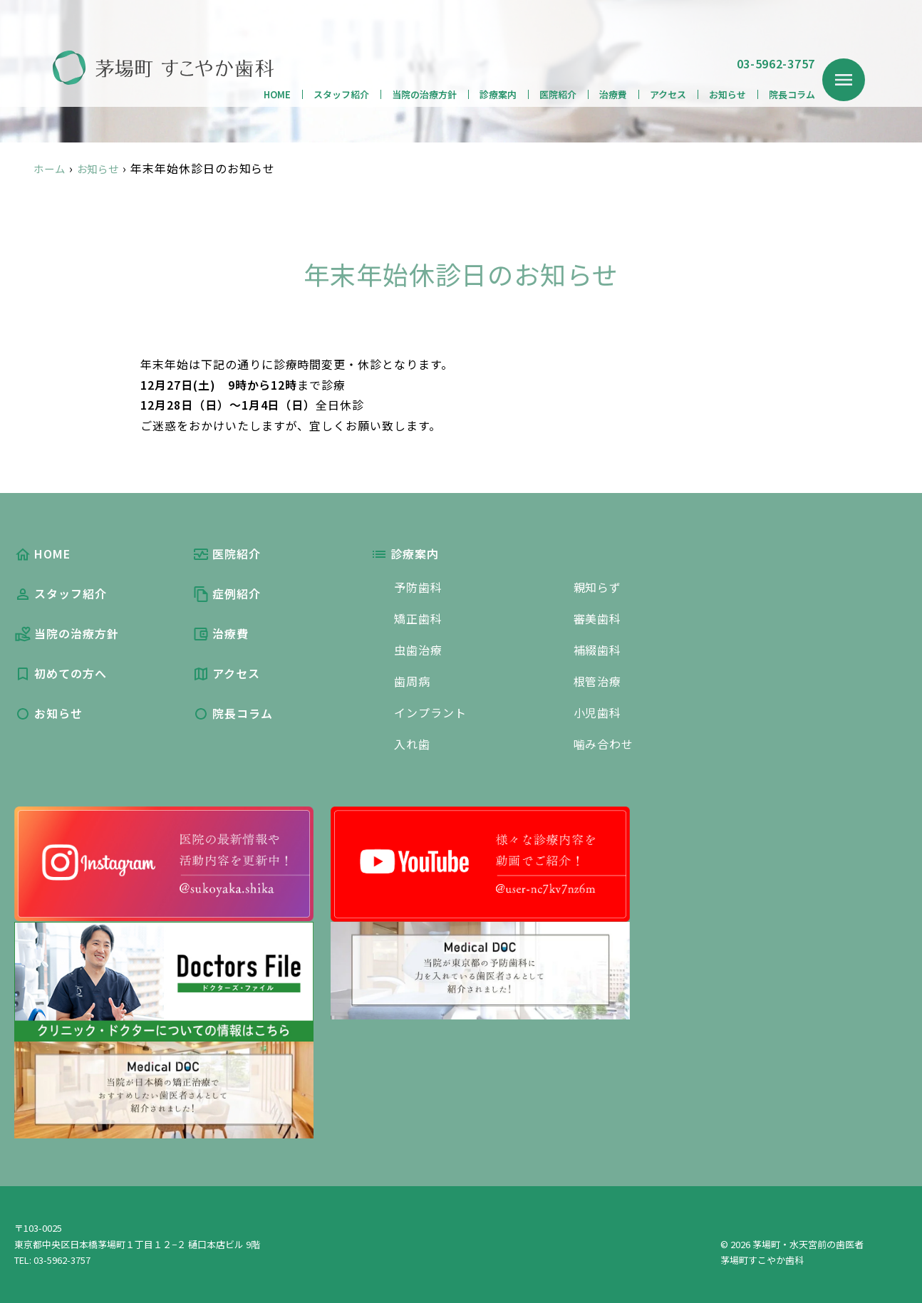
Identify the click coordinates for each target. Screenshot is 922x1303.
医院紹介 (557, 94)
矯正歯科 (418, 618)
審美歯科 (598, 618)
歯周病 (412, 681)
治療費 (613, 94)
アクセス (668, 94)
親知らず (598, 587)
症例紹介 (226, 593)
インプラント (430, 712)
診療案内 (498, 94)
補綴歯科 (598, 649)
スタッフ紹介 (341, 94)
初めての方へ (60, 673)
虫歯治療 (418, 649)
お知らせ (727, 94)
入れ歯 (412, 743)
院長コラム (792, 94)
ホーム (51, 168)
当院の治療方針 (424, 94)
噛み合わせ (604, 743)
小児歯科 (598, 712)
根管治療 (598, 681)
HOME (277, 94)
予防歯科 (418, 587)
